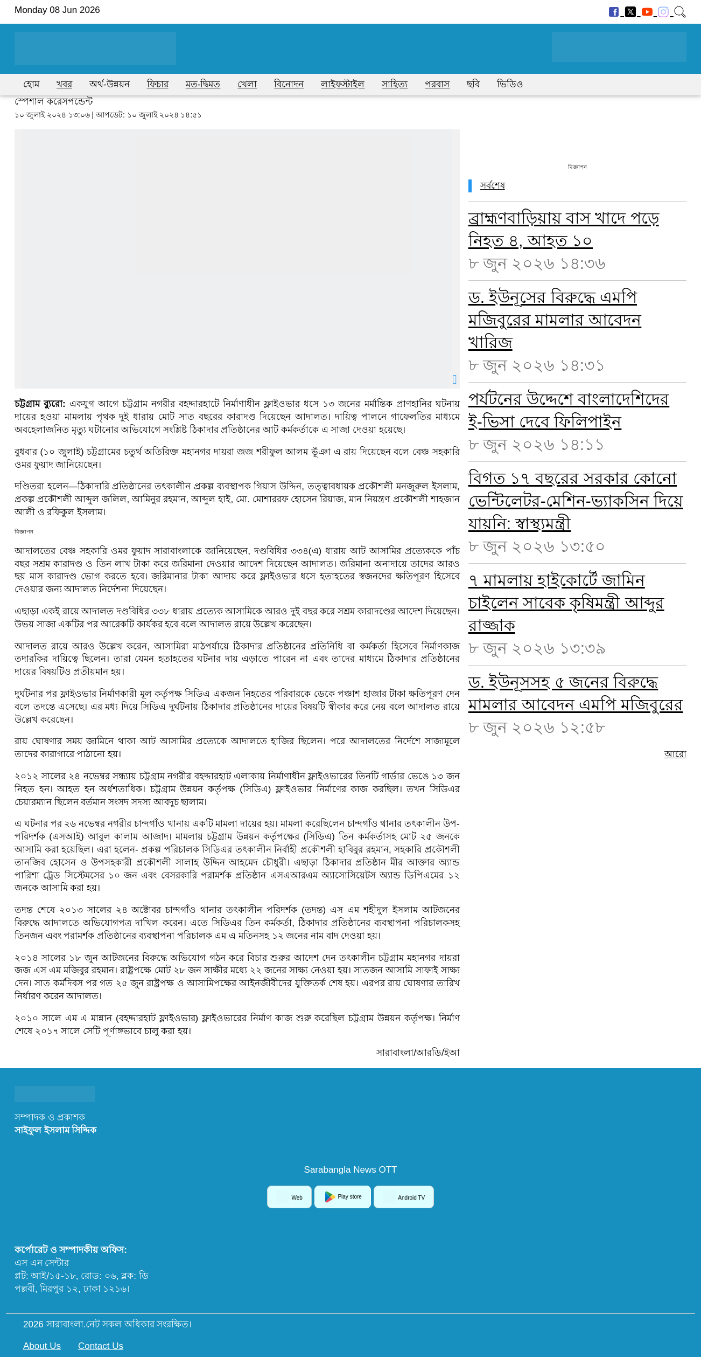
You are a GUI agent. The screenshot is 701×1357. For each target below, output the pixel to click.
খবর (64, 84)
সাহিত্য (395, 84)
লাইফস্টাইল (342, 84)
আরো (675, 754)
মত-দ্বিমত (203, 84)
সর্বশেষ (492, 186)
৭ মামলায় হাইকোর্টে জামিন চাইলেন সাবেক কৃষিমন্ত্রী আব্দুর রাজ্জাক (566, 602)
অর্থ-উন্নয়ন (109, 84)
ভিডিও (510, 84)
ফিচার (158, 84)
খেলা (247, 84)
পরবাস (437, 84)
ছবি (473, 84)
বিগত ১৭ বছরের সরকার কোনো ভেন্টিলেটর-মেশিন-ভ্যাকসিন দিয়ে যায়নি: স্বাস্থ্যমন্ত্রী (575, 500)
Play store (343, 1196)
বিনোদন (289, 84)
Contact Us (100, 1346)
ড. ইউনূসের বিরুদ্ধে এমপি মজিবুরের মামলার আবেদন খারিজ (555, 319)
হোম (31, 84)
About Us (42, 1346)
